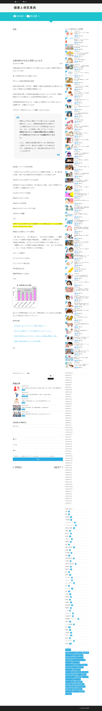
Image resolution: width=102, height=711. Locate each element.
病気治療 (68, 517)
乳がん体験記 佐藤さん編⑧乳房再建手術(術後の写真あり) (81, 208)
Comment (16, 426)
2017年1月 (67, 453)
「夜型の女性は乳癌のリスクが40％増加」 (27, 341)
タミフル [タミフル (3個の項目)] (76, 691)
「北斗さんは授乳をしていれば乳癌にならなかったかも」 (33, 331)
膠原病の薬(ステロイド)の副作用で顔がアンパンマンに (81, 243)
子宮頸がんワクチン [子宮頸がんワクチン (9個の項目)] (78, 657)
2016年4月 (67, 474)
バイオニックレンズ (71, 525)
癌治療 (23, 389)
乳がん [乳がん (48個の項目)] (79, 652)
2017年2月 (67, 451)
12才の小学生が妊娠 (78, 120)
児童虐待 (68, 566)
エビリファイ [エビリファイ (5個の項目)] (69, 679)
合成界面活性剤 (69, 558)
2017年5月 (67, 444)
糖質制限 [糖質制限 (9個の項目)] (68, 657)
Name (15, 439)
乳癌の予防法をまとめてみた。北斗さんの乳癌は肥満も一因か (81, 194)
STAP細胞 (68, 553)
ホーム (17, 1)
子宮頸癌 (68, 632)
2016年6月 (67, 470)
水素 (67, 511)
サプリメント (69, 613)
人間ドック (69, 539)
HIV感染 (68, 561)
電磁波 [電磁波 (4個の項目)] (76, 684)
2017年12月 (67, 427)
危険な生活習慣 (70, 528)
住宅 (67, 586)
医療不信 (68, 569)
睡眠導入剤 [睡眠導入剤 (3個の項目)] (69, 689)
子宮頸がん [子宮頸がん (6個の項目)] (77, 669)
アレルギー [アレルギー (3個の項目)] (69, 691)
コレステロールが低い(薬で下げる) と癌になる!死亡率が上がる (81, 276)
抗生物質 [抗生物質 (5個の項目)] (68, 674)
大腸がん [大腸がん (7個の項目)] (78, 664)
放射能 (68, 550)
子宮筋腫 (68, 520)
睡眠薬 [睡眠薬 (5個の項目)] (79, 677)
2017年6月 (67, 441)
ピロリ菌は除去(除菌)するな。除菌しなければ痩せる (81, 221)
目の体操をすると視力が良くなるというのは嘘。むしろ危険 (81, 338)
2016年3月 (67, 477)
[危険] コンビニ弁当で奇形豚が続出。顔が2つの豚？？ (81, 127)
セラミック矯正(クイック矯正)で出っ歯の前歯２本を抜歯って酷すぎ (81, 290)
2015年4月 (67, 503)
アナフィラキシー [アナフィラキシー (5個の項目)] (70, 677)
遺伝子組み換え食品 (70, 564)
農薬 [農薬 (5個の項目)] (74, 674)
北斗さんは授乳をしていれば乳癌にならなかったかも (81, 93)
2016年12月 (67, 455)
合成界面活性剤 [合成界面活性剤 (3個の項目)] (78, 689)
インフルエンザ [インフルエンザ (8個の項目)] (70, 664)
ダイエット (69, 580)
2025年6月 (67, 389)
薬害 (26, 396)
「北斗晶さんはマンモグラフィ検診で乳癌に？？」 (30, 326)
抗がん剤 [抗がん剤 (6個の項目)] (78, 672)
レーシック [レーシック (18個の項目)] (69, 655)
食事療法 (68, 602)
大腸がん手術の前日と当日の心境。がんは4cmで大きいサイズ (36, 414)
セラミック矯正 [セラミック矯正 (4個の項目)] (70, 681)
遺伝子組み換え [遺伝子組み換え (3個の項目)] (81, 686)
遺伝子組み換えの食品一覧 (80, 269)
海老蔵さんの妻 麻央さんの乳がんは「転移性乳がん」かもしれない (81, 297)
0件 (23, 63)
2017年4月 (67, 446)
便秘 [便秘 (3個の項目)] (82, 691)
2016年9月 (67, 463)
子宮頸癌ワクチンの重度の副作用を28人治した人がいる (81, 174)
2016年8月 (67, 465)
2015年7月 (67, 496)
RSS (25, 1)
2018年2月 (67, 422)
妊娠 (67, 555)
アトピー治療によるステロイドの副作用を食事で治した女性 (81, 351)
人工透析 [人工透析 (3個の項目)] (68, 693)
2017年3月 (67, 448)
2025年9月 (67, 382)
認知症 (68, 599)
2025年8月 (67, 384)
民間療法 (68, 542)
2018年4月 (67, 418)
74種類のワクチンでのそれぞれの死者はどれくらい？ (81, 263)
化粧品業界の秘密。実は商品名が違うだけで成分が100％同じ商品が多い (81, 228)
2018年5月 (67, 415)
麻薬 (67, 514)
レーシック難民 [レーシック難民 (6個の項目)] (70, 672)
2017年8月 (67, 437)
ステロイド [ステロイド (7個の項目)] (69, 669)
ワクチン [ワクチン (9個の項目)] (68, 662)
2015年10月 (67, 489)
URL (15, 450)
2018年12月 (67, 399)
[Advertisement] (38, 43)
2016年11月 (67, 458)
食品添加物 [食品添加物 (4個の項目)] (79, 681)
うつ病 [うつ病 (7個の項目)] (75, 667)
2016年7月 (67, 467)
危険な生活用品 (70, 547)
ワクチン (68, 635)
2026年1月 (67, 375)
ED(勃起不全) (69, 616)
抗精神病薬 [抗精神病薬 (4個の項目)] (69, 684)
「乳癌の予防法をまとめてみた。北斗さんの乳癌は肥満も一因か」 (36, 336)
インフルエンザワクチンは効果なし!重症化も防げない (81, 87)
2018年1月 (67, 425)
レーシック (69, 588)
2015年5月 (67, 500)
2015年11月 (67, 486)
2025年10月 (67, 380)
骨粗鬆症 (68, 608)
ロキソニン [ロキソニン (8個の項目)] (76, 662)
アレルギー (69, 577)
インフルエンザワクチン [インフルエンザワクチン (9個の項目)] (79, 660)
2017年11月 (67, 429)
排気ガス (68, 533)
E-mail (15, 444)
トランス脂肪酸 (70, 624)
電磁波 (68, 531)
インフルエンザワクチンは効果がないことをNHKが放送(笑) (81, 53)
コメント (24, 373)
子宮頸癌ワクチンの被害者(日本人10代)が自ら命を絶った (81, 154)
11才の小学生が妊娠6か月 (79, 59)
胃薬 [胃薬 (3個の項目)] (67, 686)
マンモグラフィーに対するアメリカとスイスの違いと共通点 (81, 365)
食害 (67, 591)
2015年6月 (67, 498)
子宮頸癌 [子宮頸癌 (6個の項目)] (85, 672)
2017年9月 (67, 434)
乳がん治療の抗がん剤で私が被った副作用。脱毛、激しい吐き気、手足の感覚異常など (42, 388)
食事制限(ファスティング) (72, 619)
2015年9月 (67, 491)
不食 (67, 572)
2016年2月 (67, 479)
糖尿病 (68, 630)
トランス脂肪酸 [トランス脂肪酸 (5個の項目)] (82, 674)
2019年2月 (67, 396)
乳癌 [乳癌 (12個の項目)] (76, 655)
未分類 (68, 643)
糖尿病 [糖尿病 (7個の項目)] (81, 667)
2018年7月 (67, 411)
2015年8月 (67, 493)
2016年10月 (67, 460)
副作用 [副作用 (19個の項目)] (86, 652)
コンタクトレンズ (70, 522)
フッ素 (68, 610)
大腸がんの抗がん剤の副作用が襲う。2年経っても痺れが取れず (36, 394)
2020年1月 (67, 394)
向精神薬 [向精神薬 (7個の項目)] (68, 667)
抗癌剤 (68, 575)
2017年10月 (67, 432)
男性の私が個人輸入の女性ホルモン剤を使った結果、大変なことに (81, 304)
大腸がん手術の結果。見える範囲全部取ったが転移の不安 (35, 407)
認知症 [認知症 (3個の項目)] (73, 686)
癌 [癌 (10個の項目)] (81, 655)
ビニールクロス (70, 583)
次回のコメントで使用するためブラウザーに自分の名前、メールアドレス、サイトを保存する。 (35, 456)
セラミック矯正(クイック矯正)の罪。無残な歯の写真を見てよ (81, 181)
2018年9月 (67, 406)
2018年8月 (67, 408)
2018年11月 (67, 401)
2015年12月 (67, 484)
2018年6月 (67, 413)
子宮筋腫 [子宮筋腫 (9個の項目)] (68, 660)
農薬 (67, 544)
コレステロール (70, 641)
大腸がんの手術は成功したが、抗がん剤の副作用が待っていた (36, 401)
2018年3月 (67, 420)
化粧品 (68, 621)
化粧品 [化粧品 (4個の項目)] (82, 684)
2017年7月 (67, 439)
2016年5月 (67, 472)
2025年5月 (67, 392)
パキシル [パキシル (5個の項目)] (77, 679)
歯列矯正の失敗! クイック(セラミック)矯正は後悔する (81, 133)
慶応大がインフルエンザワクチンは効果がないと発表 (81, 40)
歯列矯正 (68, 597)
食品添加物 (69, 605)
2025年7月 (67, 387)
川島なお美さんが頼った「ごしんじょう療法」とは (81, 344)
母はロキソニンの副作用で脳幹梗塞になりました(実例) (81, 66)
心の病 (68, 594)
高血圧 (68, 638)
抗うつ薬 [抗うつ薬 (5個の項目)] (85, 677)
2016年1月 (67, 481)
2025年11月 (67, 377)
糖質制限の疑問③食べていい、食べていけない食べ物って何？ (81, 256)
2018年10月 (67, 403)
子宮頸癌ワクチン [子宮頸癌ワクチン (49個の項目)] (71, 652)
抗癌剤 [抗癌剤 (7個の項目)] (85, 664)
